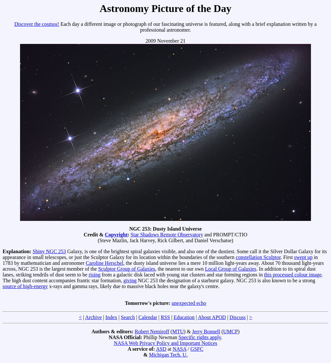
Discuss (238, 317)
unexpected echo (189, 303)
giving (130, 280)
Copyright (116, 234)
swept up (303, 257)
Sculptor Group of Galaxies (126, 269)
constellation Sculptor (258, 257)
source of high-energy (25, 286)
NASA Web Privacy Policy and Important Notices (165, 343)
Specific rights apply (199, 337)
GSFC (196, 349)
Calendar (147, 317)
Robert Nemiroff (152, 331)
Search (128, 317)
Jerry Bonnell (206, 331)
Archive (93, 317)
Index (111, 317)
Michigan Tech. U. (168, 355)
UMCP (230, 331)
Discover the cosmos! (36, 24)
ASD (161, 349)
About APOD (212, 317)
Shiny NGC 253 (49, 251)
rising (94, 274)
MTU (178, 331)
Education (184, 317)
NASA (180, 349)
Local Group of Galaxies (230, 269)
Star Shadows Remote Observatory (167, 234)
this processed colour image (293, 274)
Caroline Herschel (104, 263)
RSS (165, 317)
